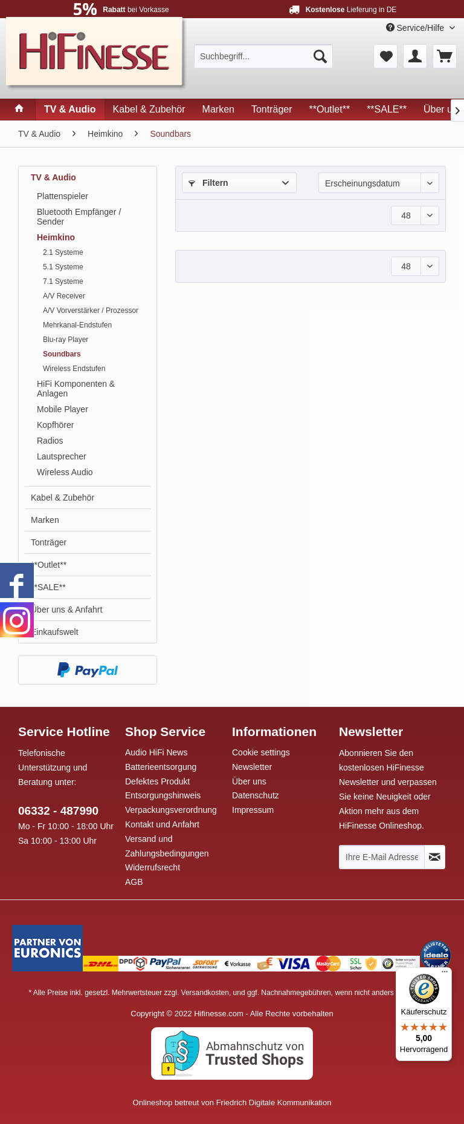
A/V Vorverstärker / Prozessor (90, 310)
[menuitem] (263, 56)
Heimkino (56, 237)
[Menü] (444, 974)
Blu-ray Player (65, 339)
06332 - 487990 (58, 810)
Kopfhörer (55, 425)
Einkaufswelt (55, 632)
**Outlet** (48, 565)
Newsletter (252, 767)
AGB (134, 882)
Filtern (208, 183)
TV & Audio (53, 177)
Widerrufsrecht (152, 867)
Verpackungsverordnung (171, 810)
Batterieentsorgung (160, 767)
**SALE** (48, 587)
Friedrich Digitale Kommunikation (274, 1102)
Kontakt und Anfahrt (162, 824)
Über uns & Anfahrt (66, 609)
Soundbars (62, 354)
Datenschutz (255, 795)
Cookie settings (261, 752)
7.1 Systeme (63, 281)
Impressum (253, 810)
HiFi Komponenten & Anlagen (76, 388)
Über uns (249, 781)
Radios (50, 440)
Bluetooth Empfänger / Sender (79, 216)
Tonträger (48, 542)
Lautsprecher (61, 456)
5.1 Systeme (63, 267)
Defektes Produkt (157, 781)
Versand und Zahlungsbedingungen (167, 846)
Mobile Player (62, 409)
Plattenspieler (62, 196)
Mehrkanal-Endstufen (77, 325)
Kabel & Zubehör (62, 497)
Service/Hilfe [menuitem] (416, 28)
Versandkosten (205, 992)
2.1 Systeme (63, 252)
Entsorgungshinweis (163, 795)
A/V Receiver (64, 296)
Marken (45, 520)
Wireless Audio (65, 472)
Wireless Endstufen (74, 368)
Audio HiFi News (156, 752)
